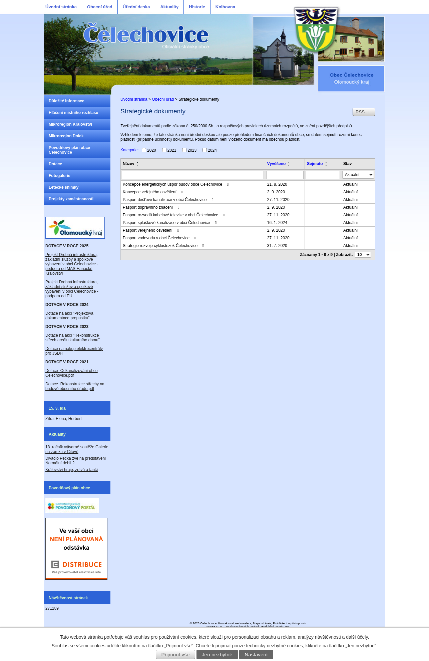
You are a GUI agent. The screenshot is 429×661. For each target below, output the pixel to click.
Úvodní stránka (61, 6)
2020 (151, 150)
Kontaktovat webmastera (234, 623)
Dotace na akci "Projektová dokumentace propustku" (69, 315)
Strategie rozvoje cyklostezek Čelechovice (164, 245)
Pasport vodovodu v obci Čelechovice (160, 238)
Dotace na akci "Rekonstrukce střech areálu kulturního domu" (72, 337)
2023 (191, 150)
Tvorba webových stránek (243, 626)
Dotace (55, 164)
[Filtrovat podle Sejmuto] (323, 175)
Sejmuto (315, 163)
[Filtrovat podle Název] (193, 175)
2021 (171, 150)
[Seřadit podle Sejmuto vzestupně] (326, 162)
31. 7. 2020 (277, 245)
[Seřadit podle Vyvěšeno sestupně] (289, 165)
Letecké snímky (63, 187)
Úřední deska (136, 6)
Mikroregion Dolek (66, 136)
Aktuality (169, 6)
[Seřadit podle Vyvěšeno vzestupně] (289, 162)
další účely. (357, 637)
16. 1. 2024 (277, 222)
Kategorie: (129, 150)
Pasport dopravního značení (152, 207)
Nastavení (256, 654)
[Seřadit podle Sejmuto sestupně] (326, 165)
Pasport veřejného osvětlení (151, 230)
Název (128, 163)
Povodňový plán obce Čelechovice (69, 150)
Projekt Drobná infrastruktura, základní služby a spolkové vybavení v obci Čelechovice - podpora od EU (71, 289)
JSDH (57, 353)
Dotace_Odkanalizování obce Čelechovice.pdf (71, 373)
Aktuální (350, 184)
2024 (212, 150)
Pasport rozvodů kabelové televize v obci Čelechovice (175, 215)
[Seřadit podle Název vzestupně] (138, 162)
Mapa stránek (262, 623)
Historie (197, 6)
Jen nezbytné (217, 654)
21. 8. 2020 (277, 184)
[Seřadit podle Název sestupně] (138, 165)
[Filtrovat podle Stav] (358, 175)
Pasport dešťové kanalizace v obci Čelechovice (169, 199)
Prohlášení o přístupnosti (289, 623)
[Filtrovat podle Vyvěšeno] (285, 175)
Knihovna (225, 6)
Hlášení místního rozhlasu (73, 112)
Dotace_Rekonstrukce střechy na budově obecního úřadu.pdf (74, 386)
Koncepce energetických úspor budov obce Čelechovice (177, 184)
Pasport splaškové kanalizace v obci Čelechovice (170, 222)
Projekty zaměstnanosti (71, 199)
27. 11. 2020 (278, 199)
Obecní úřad (99, 6)
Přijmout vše (175, 654)
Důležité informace (66, 101)
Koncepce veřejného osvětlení (153, 192)
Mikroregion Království (70, 124)
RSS (364, 111)
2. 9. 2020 (276, 192)
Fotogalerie (59, 175)
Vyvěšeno (276, 163)
